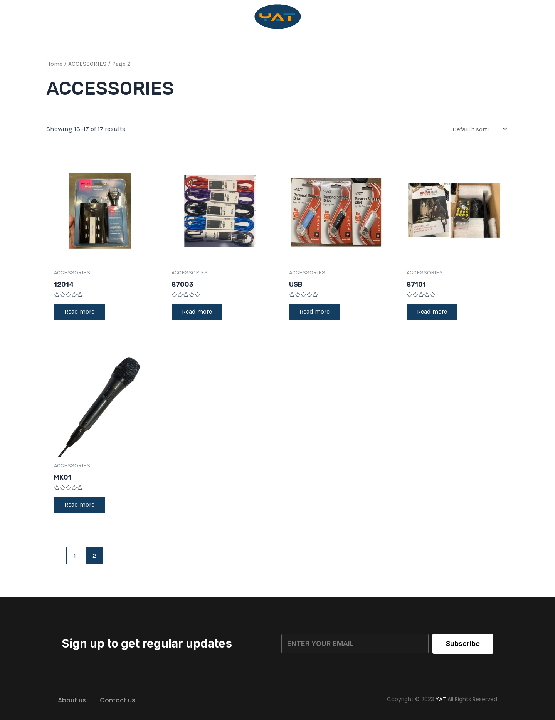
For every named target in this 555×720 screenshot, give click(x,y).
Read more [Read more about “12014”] (81, 312)
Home (54, 63)
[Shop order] (478, 129)
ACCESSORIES (87, 63)
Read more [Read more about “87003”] (198, 312)
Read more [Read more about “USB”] (316, 312)
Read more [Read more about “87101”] (433, 312)
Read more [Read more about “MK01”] (81, 506)
